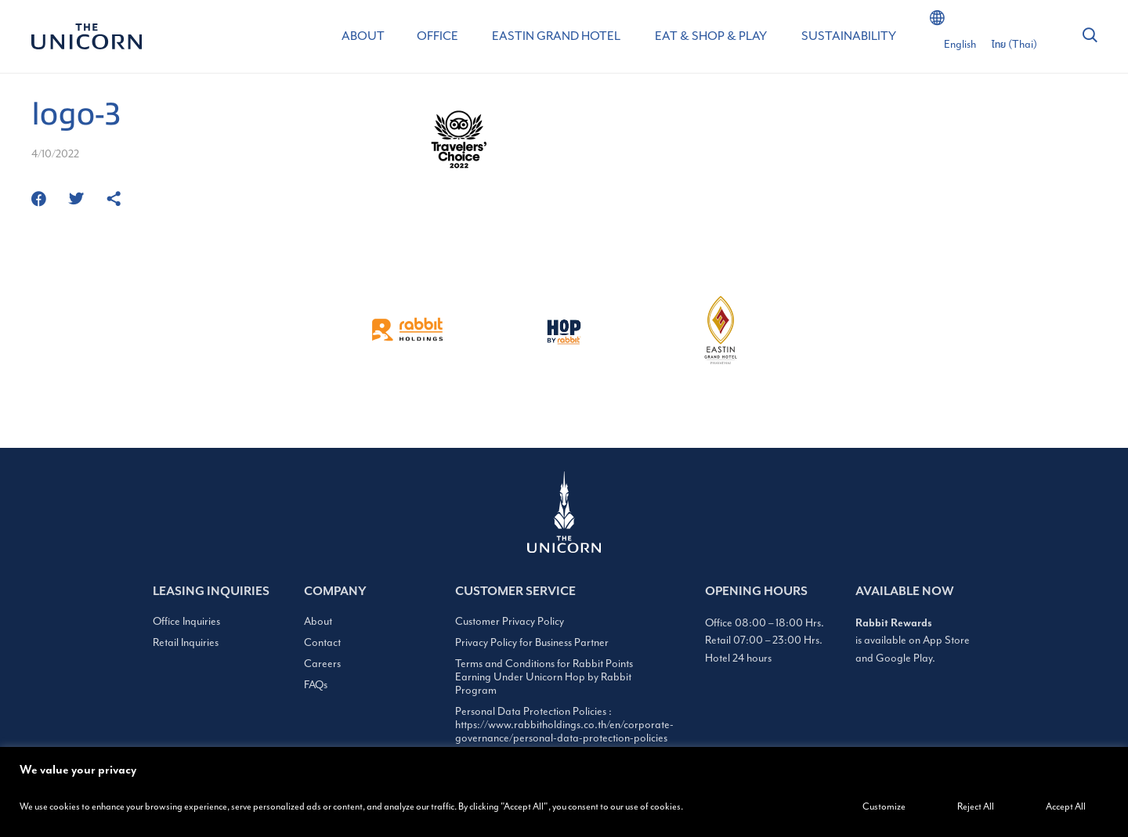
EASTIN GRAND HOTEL (556, 36)
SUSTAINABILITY (848, 36)
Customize (884, 806)
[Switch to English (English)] (960, 45)
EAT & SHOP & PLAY (711, 36)
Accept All (1066, 806)
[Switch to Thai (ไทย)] (1014, 45)
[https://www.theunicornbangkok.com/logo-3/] (114, 200)
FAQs (315, 684)
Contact (322, 642)
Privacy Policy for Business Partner (532, 642)
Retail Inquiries (186, 642)
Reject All (975, 806)
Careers (322, 663)
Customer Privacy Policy (509, 621)
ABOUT (363, 36)
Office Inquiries (186, 621)
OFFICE (437, 36)
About (318, 621)
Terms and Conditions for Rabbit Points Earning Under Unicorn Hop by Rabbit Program (544, 677)
